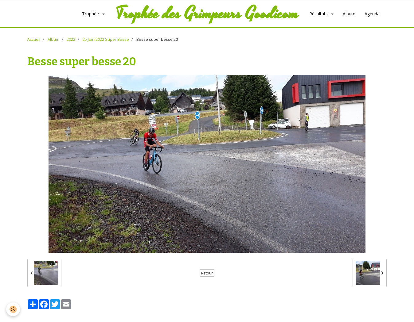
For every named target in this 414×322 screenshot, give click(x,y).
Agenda (372, 14)
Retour (207, 272)
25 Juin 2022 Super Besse (106, 39)
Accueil (33, 39)
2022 (71, 39)
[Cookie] (13, 309)
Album (349, 14)
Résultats (319, 14)
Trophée (91, 14)
